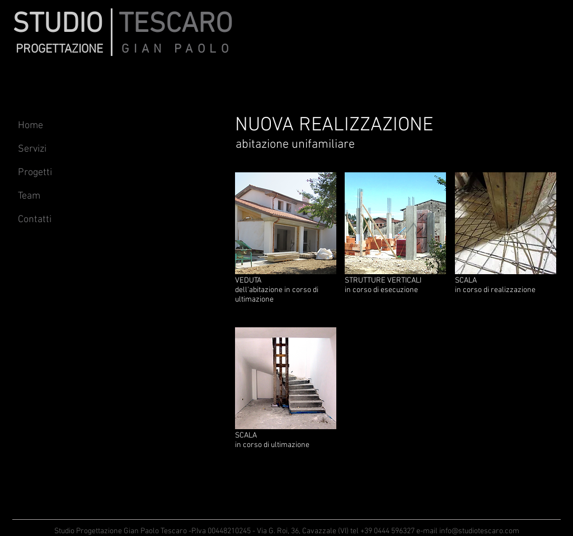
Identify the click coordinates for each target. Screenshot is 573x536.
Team (29, 196)
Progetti (35, 172)
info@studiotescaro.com (479, 531)
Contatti (34, 219)
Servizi (32, 149)
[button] (285, 245)
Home (30, 125)
